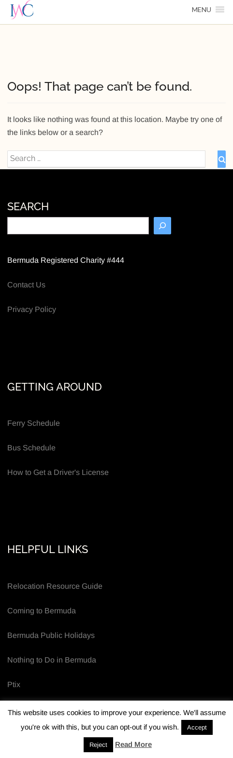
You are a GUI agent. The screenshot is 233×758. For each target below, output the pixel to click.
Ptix (13, 684)
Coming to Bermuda (41, 611)
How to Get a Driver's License (58, 472)
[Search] (162, 225)
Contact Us (26, 285)
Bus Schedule (31, 448)
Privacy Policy (31, 309)
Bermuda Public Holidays (51, 635)
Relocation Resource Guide (54, 586)
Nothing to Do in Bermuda (51, 660)
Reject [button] (98, 744)
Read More (133, 744)
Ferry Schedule (33, 423)
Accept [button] (197, 727)
